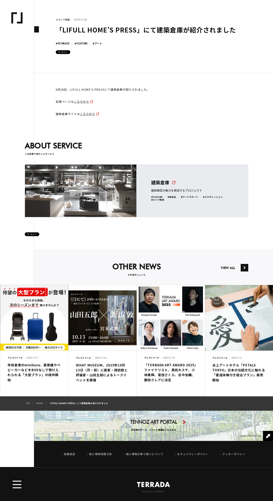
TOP (28, 407)
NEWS (39, 407)
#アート (97, 44)
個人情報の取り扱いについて (144, 458)
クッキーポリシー (233, 458)
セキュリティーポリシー (193, 458)
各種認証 (69, 458)
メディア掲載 (63, 20)
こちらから (81, 102)
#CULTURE (80, 44)
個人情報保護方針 (100, 458)
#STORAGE (62, 44)
